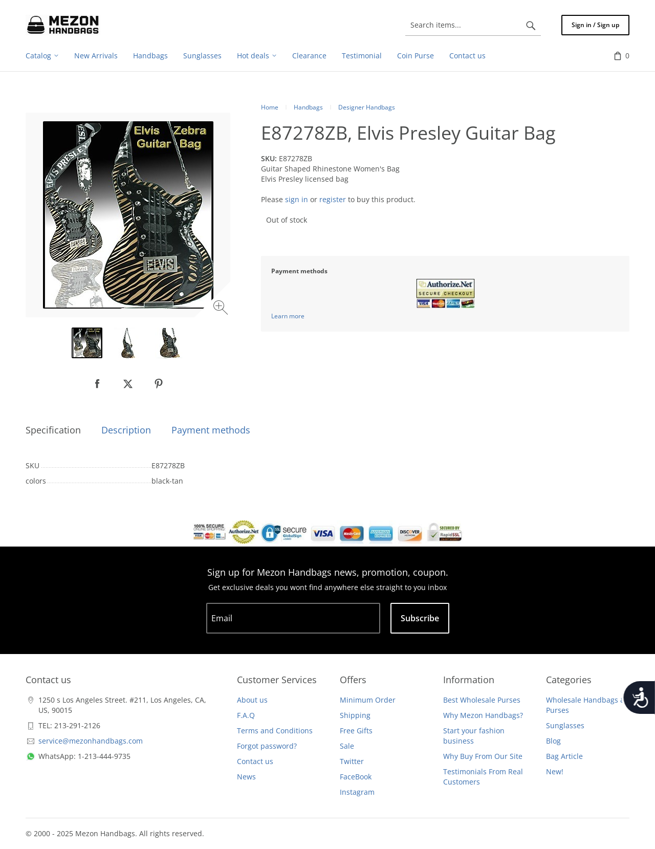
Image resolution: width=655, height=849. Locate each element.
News (246, 776)
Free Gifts (356, 730)
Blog (553, 741)
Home (269, 107)
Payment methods (210, 430)
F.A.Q (246, 715)
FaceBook (356, 776)
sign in (296, 199)
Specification (53, 430)
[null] (97, 384)
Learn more (287, 316)
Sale (347, 746)
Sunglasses (565, 725)
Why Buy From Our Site (482, 756)
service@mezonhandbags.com (90, 741)
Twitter (352, 761)
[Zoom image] (221, 308)
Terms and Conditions (275, 730)
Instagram (357, 792)
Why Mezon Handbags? (483, 715)
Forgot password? (267, 746)
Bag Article (564, 756)
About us (252, 700)
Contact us (255, 761)
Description (126, 430)
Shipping (355, 715)
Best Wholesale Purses (481, 700)
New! (554, 771)
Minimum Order (368, 700)
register (332, 199)
